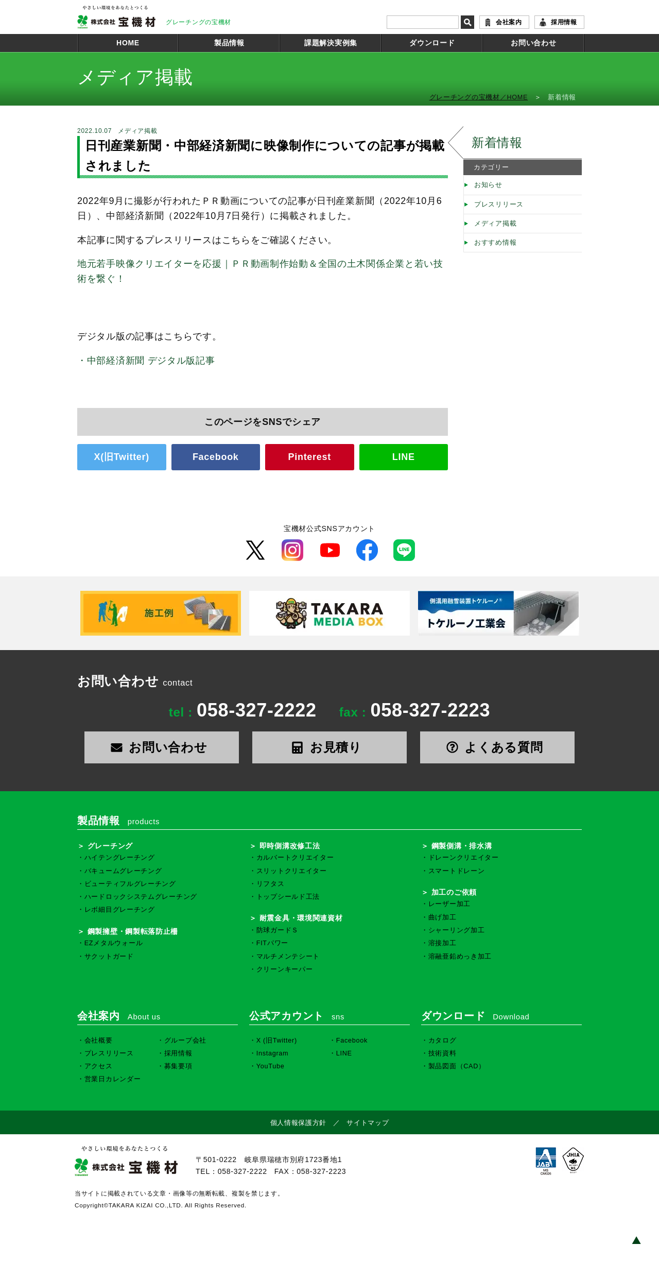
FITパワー (272, 943)
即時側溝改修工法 (289, 846)
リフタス (270, 884)
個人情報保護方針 (298, 1123)
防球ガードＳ (277, 930)
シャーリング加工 (456, 930)
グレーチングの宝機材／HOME (478, 97)
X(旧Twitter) (121, 457)
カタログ (442, 1040)
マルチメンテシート (288, 956)
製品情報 (229, 43)
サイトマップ (367, 1123)
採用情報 (564, 22)
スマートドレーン (456, 871)
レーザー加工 (449, 904)
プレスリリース (499, 204)
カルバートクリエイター (295, 857)
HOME (128, 43)
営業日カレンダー (112, 1079)
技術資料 (442, 1053)
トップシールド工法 (288, 896)
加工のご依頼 (454, 892)
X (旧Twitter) (276, 1040)
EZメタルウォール (113, 943)
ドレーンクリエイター (463, 857)
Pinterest (309, 457)
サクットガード (109, 956)
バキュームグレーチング (123, 871)
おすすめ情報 (495, 242)
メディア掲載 (495, 223)
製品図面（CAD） (456, 1066)
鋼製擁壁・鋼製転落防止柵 (133, 931)
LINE (403, 457)
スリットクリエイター (291, 871)
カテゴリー (491, 167)
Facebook (216, 457)
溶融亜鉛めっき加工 (460, 956)
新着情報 (497, 142)
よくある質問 (497, 747)
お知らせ (488, 185)
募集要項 (178, 1066)
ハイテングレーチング (119, 857)
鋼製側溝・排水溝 (461, 846)
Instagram (272, 1053)
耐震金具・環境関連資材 (301, 918)
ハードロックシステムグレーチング (140, 896)
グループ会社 (185, 1040)
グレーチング (110, 846)
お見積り (329, 747)
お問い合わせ (533, 43)
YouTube (270, 1066)
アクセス (98, 1066)
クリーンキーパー (284, 969)
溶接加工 (442, 943)
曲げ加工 (442, 917)
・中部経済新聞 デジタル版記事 (146, 360)
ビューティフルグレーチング (130, 884)
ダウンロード (432, 43)
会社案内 (509, 22)
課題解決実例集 (330, 43)
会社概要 (98, 1040)
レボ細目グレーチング (119, 909)
